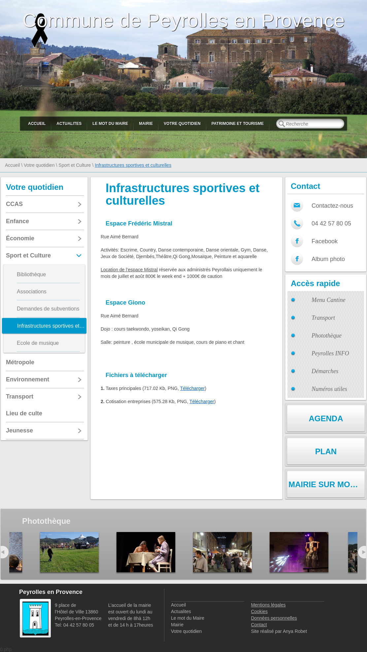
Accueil (37, 123)
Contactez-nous (332, 205)
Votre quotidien (182, 123)
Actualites (69, 123)
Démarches (325, 371)
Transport (323, 317)
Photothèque (327, 335)
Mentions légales (268, 605)
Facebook (325, 241)
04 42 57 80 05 (331, 223)
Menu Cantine (328, 300)
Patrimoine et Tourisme (238, 123)
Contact (259, 624)
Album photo (328, 259)
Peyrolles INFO (330, 353)
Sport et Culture (74, 165)
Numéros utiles (329, 389)
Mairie (146, 123)
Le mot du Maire (110, 123)
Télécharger (192, 388)
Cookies (259, 611)
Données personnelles (274, 618)
